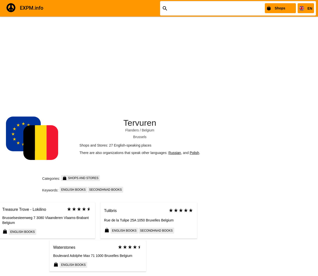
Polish (194, 153)
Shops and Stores (80, 178)
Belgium (148, 130)
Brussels (140, 137)
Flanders (132, 130)
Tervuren (139, 122)
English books (73, 189)
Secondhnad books (105, 189)
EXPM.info (31, 8)
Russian (174, 153)
